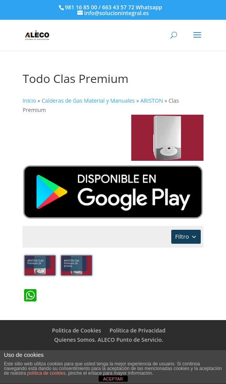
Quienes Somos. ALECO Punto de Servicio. (108, 339)
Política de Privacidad (137, 330)
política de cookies (46, 373)
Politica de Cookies (76, 330)
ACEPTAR (113, 379)
